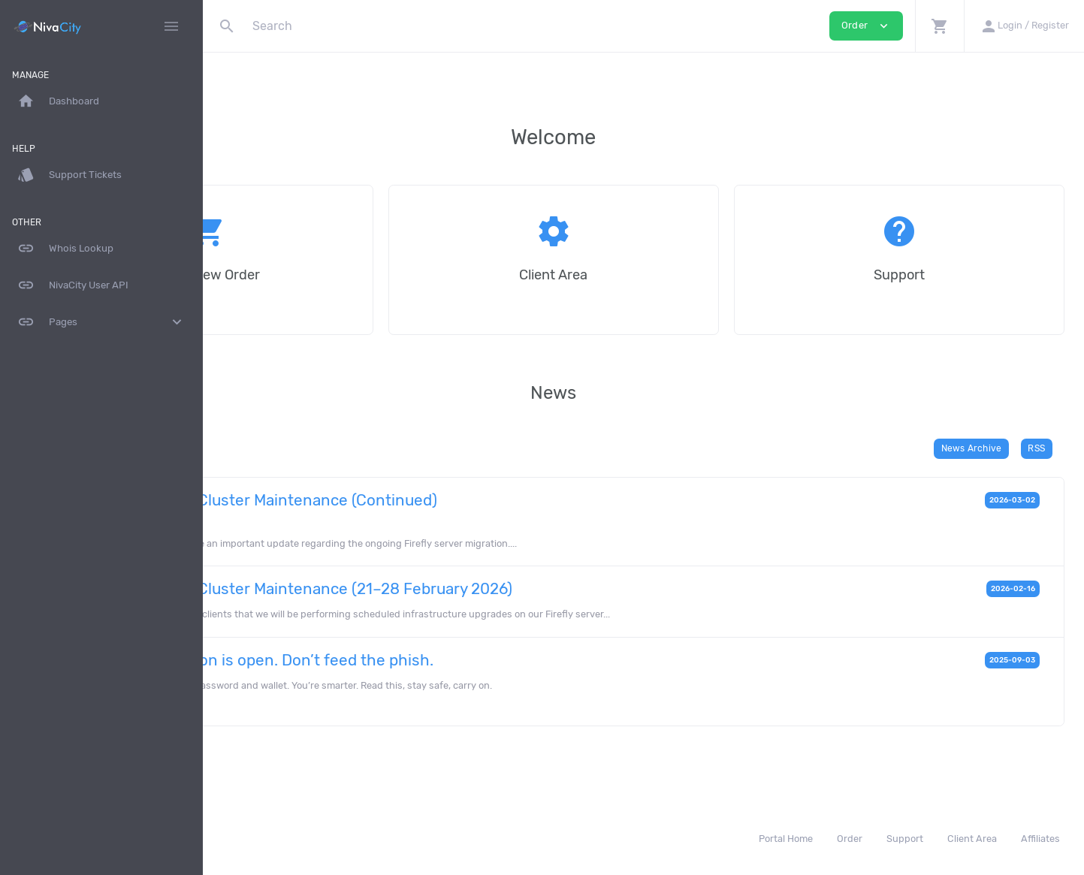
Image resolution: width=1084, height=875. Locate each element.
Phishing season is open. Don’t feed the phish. (440, 660)
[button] (939, 26)
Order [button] (866, 26)
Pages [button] (101, 322)
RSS (1041, 448)
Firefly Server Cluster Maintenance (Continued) (442, 500)
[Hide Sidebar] (171, 26)
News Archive (976, 448)
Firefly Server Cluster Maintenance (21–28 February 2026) (480, 589)
